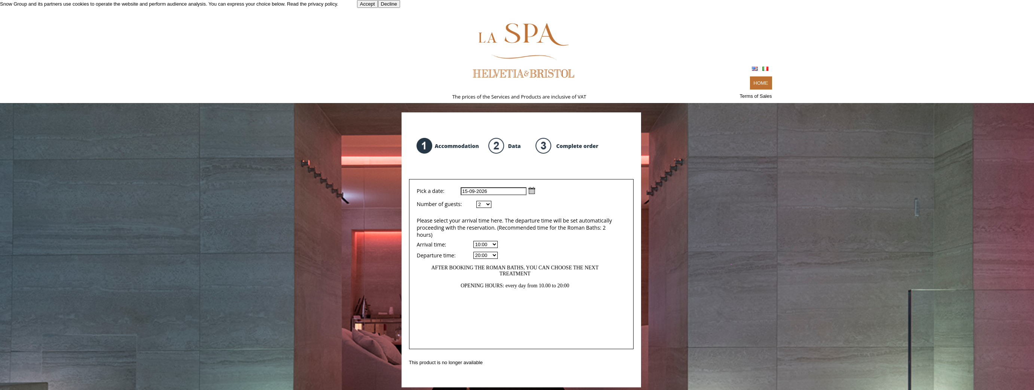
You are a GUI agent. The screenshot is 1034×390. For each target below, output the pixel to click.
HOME (761, 83)
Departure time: (436, 255)
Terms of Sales (756, 96)
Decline (389, 4)
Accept (367, 4)
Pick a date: (476, 190)
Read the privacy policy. (312, 4)
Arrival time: (431, 244)
